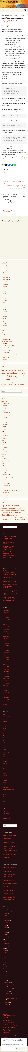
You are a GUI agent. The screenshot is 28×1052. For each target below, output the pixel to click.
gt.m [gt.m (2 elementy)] (12, 375)
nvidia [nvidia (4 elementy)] (19, 377)
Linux (13, 20)
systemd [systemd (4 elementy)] (5, 384)
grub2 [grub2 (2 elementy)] (10, 375)
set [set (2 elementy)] (24, 382)
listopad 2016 (6, 662)
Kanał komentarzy (7, 816)
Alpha (4, 334)
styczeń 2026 (6, 610)
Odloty (3, 327)
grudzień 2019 (6, 634)
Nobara (6, 352)
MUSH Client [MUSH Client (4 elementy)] (12, 377)
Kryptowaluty (4, 325)
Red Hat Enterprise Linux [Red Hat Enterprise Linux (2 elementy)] (14, 379)
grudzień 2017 (6, 650)
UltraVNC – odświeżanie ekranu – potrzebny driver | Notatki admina (10, 591)
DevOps (3, 318)
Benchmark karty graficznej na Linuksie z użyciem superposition (10, 557)
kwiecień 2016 (6, 666)
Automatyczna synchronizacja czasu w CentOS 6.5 (10, 586)
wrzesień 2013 (6, 704)
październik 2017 (6, 652)
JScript (4, 311)
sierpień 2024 (6, 615)
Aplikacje (3, 265)
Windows (5, 359)
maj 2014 (5, 690)
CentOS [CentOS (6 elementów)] (17, 370)
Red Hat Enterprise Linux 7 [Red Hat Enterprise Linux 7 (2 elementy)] (5, 382)
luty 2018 (5, 648)
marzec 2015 (6, 678)
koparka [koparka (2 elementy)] (18, 375)
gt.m (4, 298)
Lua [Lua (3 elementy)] (5, 377)
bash (4, 307)
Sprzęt (2, 332)
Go (3, 309)
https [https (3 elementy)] (15, 375)
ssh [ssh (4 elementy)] (25, 382)
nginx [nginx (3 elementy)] (17, 377)
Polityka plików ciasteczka (17, 1046)
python (4, 316)
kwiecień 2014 (6, 692)
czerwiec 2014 (6, 688)
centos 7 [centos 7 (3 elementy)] (21, 370)
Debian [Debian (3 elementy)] (3, 373)
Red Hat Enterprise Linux (9, 355)
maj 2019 (5, 641)
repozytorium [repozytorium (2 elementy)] (12, 382)
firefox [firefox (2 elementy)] (24, 373)
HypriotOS (6, 350)
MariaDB (5, 300)
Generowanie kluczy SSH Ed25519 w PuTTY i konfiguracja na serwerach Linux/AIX (10, 547)
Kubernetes (5, 277)
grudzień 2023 (6, 617)
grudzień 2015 (6, 674)
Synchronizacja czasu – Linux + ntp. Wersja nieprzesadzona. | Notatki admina (9, 583)
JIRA (4, 274)
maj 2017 (5, 655)
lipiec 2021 (5, 624)
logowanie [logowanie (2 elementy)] (24, 375)
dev (2, 305)
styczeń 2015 (6, 681)
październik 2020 (6, 626)
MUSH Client (5, 279)
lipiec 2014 (5, 685)
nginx (4, 282)
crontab (3, 22)
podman (5, 284)
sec (2, 330)
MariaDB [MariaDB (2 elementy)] (7, 512)
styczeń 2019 (6, 645)
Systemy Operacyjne (6, 341)
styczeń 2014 (6, 697)
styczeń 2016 (6, 671)
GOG (4, 323)
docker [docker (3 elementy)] (11, 373)
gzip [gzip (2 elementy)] (13, 375)
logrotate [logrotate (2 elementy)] (2, 512)
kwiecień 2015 (6, 676)
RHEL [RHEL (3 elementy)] (16, 382)
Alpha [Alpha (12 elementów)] (4, 370)
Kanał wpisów (6, 813)
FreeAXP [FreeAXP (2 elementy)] (5, 375)
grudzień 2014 (6, 683)
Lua (3, 314)
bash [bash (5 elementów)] (8, 370)
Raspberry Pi (6, 339)
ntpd (7, 22)
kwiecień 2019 (6, 643)
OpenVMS (5, 357)
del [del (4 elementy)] (5, 373)
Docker (4, 270)
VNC (4, 291)
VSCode (4, 293)
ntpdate (10, 22)
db (2, 296)
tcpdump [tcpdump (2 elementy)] (10, 384)
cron (22, 20)
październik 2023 (6, 619)
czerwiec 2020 (6, 629)
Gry (2, 321)
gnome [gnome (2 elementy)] (8, 375)
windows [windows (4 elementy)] (23, 384)
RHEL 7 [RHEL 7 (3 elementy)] (18, 382)
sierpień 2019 (6, 638)
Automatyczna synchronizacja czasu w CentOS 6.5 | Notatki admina (9, 574)
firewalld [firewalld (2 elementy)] (2, 375)
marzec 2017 (6, 659)
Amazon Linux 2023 (8, 345)
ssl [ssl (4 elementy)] (2, 384)
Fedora (6, 347)
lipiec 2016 (5, 664)
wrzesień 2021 (6, 622)
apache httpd (6, 267)
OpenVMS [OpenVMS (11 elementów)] (5, 379)
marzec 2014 (6, 695)
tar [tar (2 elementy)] (8, 384)
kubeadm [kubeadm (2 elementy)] (21, 375)
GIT (3, 272)
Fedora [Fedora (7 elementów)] (15, 373)
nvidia (4, 336)
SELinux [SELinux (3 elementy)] (22, 382)
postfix (4, 286)
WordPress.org (6, 818)
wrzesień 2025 (6, 612)
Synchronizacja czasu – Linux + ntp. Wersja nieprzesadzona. (10, 577)
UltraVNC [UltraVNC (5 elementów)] (15, 384)
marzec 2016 (6, 669)
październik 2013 (6, 702)
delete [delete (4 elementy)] (8, 373)
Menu (2, 10)
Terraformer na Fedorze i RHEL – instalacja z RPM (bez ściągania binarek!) (10, 538)
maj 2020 (5, 631)
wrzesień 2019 (6, 636)
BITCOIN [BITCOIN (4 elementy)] (12, 370)
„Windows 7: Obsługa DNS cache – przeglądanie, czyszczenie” (16, 187)
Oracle (4, 302)
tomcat (4, 289)
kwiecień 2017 (6, 657)
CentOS (19, 20)
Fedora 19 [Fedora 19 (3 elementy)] (20, 373)
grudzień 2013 (6, 699)
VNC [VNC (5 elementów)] (19, 384)
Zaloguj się (5, 811)
